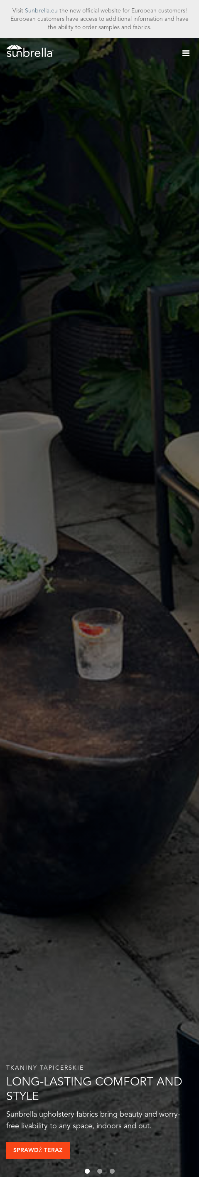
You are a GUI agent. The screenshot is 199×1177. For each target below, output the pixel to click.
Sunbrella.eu (41, 11)
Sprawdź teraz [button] (38, 1150)
